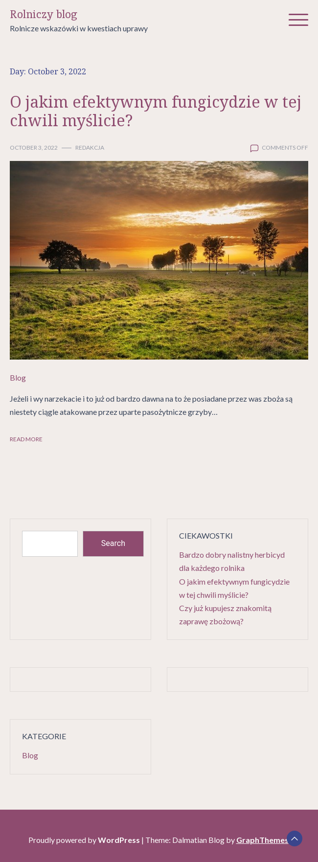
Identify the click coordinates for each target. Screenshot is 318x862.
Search (113, 543)
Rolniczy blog (43, 14)
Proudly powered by (84, 839)
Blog (18, 377)
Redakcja (89, 147)
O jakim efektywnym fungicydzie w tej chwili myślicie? (155, 111)
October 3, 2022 (34, 147)
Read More (26, 439)
